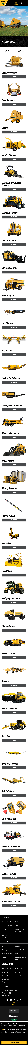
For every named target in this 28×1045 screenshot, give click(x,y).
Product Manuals (19, 950)
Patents (4, 929)
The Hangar (18, 972)
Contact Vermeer (7, 925)
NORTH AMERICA (14, 1011)
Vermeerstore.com (20, 976)
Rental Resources (7, 954)
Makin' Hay (5, 972)
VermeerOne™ (19, 968)
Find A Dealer (16, 3)
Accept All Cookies (14, 1042)
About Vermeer (6, 922)
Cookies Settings (14, 1038)
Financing (17, 946)
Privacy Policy (18, 1028)
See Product (14, 77)
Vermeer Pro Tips (7, 976)
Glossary (4, 950)
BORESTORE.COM (7, 968)
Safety (16, 954)
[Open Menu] (25, 3)
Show (21, 51)
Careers (17, 922)
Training (4, 957)
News (16, 925)
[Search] (21, 3)
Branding (4, 946)
